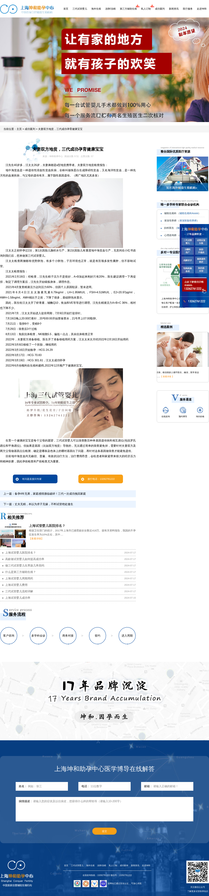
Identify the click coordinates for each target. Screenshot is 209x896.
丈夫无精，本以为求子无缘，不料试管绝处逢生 (44, 504)
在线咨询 (165, 412)
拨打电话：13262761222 (98, 479)
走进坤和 (202, 8)
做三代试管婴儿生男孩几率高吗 (24, 565)
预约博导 (183, 412)
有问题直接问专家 (29, 479)
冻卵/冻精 (110, 8)
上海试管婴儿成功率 (17, 597)
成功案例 (124, 865)
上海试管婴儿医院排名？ (47, 526)
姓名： (23, 786)
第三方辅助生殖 (128, 8)
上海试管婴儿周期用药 (19, 578)
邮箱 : (147, 786)
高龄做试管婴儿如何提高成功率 (24, 559)
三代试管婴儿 (79, 8)
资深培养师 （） (181, 220)
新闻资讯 (174, 8)
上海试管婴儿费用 (16, 584)
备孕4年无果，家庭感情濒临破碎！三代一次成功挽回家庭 (50, 493)
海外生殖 (96, 8)
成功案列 (160, 8)
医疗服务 (188, 8)
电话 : (85, 786)
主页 (19, 128)
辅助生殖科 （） (182, 213)
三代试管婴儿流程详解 (19, 591)
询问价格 (200, 412)
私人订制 (146, 8)
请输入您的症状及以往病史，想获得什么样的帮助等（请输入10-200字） (113, 809)
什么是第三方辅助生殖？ (20, 571)
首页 (65, 8)
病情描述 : (25, 801)
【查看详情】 (36, 538)
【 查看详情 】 (173, 376)
